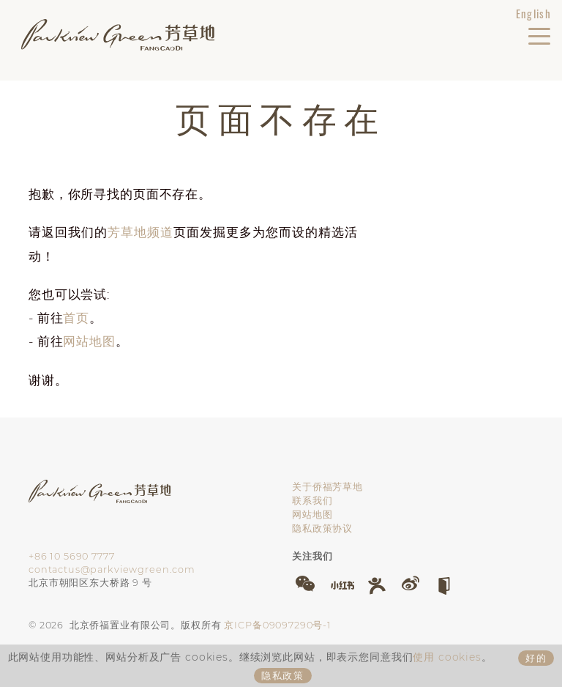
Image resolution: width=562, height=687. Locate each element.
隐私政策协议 (322, 528)
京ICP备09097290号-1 (277, 625)
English (533, 13)
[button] (305, 584)
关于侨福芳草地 (327, 486)
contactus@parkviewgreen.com (112, 569)
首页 (76, 318)
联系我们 (312, 500)
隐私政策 (283, 675)
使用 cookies (447, 657)
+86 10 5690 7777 (72, 556)
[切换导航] (538, 33)
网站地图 (89, 341)
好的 (536, 658)
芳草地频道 (140, 232)
